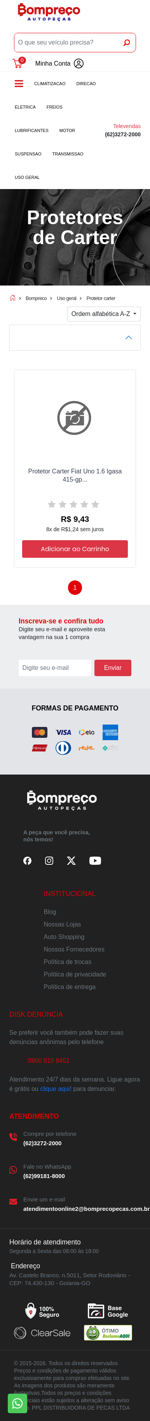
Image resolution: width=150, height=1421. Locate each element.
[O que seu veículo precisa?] (66, 42)
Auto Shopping (64, 937)
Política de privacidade (75, 974)
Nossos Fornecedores (74, 949)
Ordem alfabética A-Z (102, 314)
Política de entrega (70, 987)
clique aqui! (56, 1088)
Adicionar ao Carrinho (75, 548)
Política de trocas (68, 962)
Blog (50, 912)
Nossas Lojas (62, 924)
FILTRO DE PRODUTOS (51, 337)
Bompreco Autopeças (49, 15)
